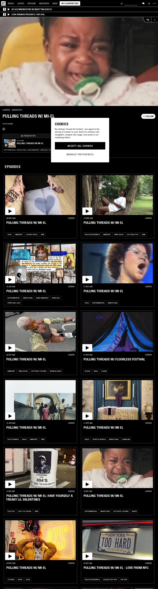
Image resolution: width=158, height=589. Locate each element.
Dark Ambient (42, 298)
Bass (24, 439)
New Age (56, 298)
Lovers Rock (31, 234)
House (87, 371)
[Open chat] (143, 3)
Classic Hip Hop (110, 579)
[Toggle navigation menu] (154, 3)
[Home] (3, 3)
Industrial (28, 298)
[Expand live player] (154, 19)
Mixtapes (44, 3)
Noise (134, 511)
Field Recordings (92, 234)
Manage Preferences (80, 154)
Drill (96, 371)
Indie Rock (118, 234)
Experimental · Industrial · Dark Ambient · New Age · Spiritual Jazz (28, 150)
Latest (20, 3)
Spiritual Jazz (14, 303)
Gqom (104, 371)
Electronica (13, 439)
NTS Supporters (69, 3)
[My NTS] (149, 3)
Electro (11, 511)
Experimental (13, 298)
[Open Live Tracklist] (147, 19)
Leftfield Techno (38, 371)
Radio (11, 3)
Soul (9, 234)
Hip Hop (123, 579)
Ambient (19, 234)
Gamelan (126, 439)
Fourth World (99, 439)
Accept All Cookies (80, 145)
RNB (42, 234)
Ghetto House (24, 511)
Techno (10, 579)
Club (28, 579)
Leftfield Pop (132, 234)
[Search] (121, 3)
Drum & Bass (55, 371)
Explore (32, 3)
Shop (55, 3)
